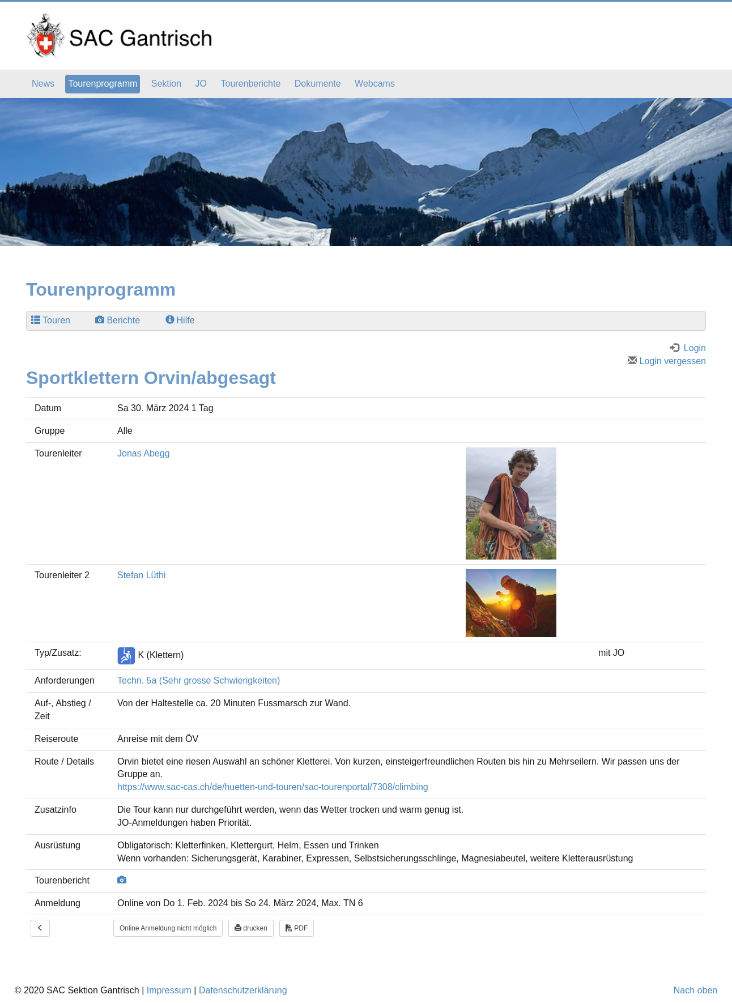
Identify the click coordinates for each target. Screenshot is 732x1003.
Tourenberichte (250, 83)
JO (201, 83)
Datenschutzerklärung (243, 990)
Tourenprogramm (102, 83)
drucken (251, 928)
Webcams (375, 83)
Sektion (166, 83)
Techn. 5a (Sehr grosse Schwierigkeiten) (198, 680)
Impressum (169, 990)
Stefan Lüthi (141, 575)
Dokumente (318, 83)
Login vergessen (667, 361)
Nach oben (695, 990)
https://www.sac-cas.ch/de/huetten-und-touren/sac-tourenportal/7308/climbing (272, 787)
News (43, 83)
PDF (297, 928)
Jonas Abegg (143, 453)
